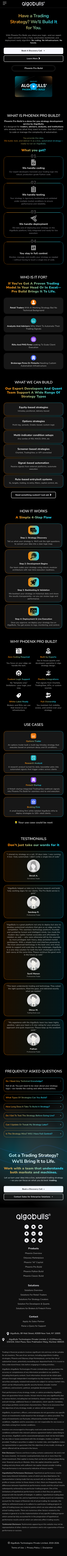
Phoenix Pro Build (33, 1267)
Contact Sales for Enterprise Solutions (33, 1196)
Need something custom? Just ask (33, 494)
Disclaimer (48, 1547)
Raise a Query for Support (33, 1326)
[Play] (33, 86)
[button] (4, 3)
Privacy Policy (33, 1547)
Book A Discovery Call (33, 50)
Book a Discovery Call (33, 1189)
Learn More (33, 58)
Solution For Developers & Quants (34, 1304)
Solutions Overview (33, 1290)
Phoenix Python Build (33, 1271)
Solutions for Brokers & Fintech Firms (33, 1308)
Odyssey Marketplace (33, 1258)
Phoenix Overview (33, 1253)
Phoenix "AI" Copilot (33, 1262)
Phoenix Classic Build (33, 1276)
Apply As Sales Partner (33, 1321)
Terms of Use (17, 1547)
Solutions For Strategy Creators (33, 1299)
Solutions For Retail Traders (33, 1295)
